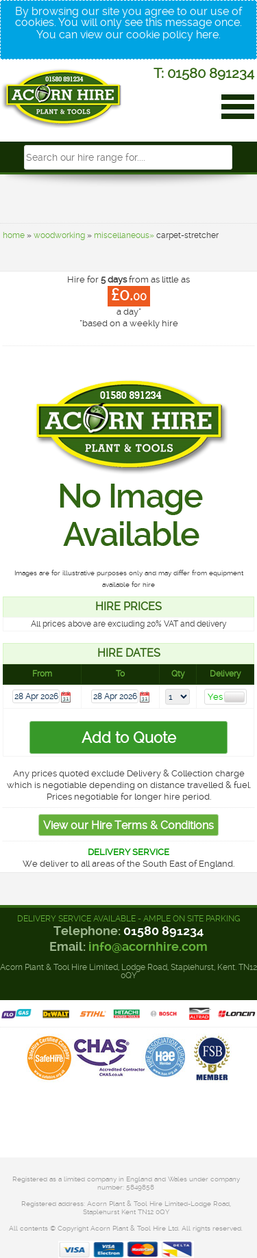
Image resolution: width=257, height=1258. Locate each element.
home (14, 235)
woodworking (59, 235)
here (207, 34)
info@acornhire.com (148, 946)
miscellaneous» (124, 235)
